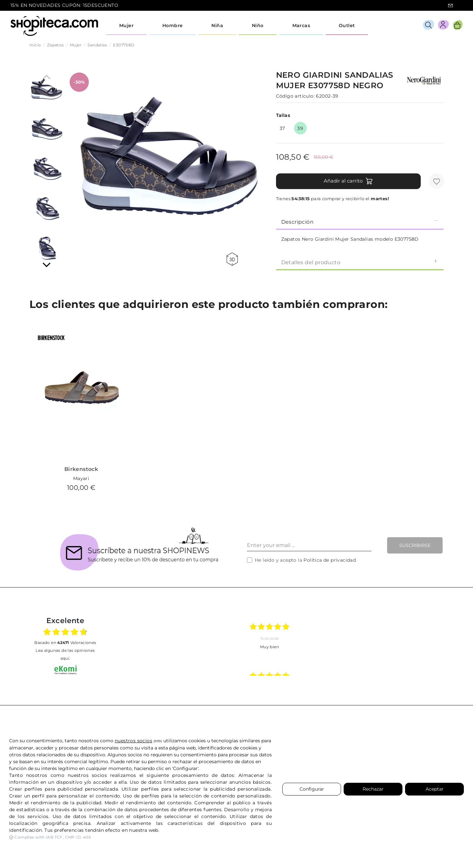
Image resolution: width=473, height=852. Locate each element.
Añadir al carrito (348, 181)
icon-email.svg (450, 5)
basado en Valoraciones (65, 642)
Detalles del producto (359, 262)
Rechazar (373, 789)
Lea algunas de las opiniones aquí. (65, 654)
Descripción (359, 221)
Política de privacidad (329, 560)
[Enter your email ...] (309, 545)
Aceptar (435, 789)
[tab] (360, 221)
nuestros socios (133, 741)
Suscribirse (415, 545)
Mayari (81, 478)
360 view (232, 259)
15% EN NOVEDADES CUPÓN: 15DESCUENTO (64, 5)
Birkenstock (81, 469)
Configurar (312, 789)
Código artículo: (295, 96)
